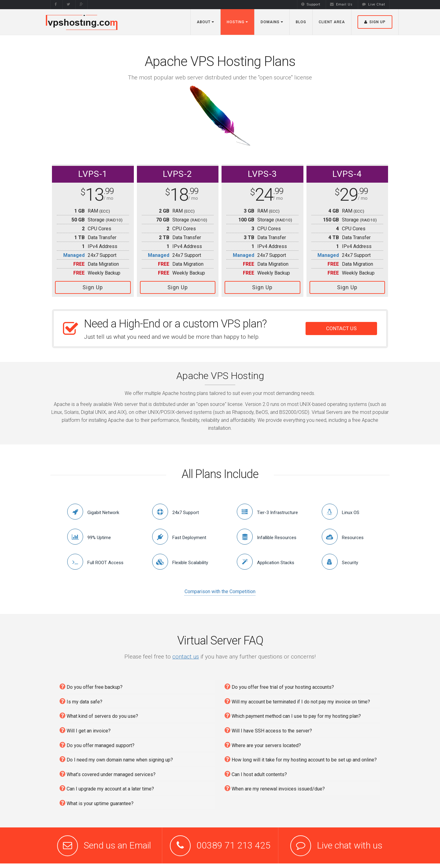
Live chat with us (350, 843)
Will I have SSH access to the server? (268, 728)
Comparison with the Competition (220, 590)
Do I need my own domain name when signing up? (116, 757)
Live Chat (373, 4)
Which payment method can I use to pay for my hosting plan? (293, 713)
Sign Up (92, 287)
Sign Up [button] (375, 22)
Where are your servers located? (263, 742)
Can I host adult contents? (256, 772)
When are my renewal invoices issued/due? (275, 786)
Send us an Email (117, 843)
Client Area (332, 22)
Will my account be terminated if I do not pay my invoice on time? (297, 699)
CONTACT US (341, 327)
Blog (301, 22)
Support (311, 4)
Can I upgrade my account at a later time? (107, 786)
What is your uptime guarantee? (97, 801)
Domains (272, 22)
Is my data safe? (81, 699)
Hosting (237, 22)
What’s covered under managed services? (108, 772)
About (205, 22)
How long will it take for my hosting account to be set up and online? (301, 757)
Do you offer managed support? (97, 742)
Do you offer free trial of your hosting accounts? (279, 684)
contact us (185, 654)
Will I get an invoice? (85, 728)
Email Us (341, 4)
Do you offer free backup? (91, 684)
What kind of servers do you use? (99, 713)
